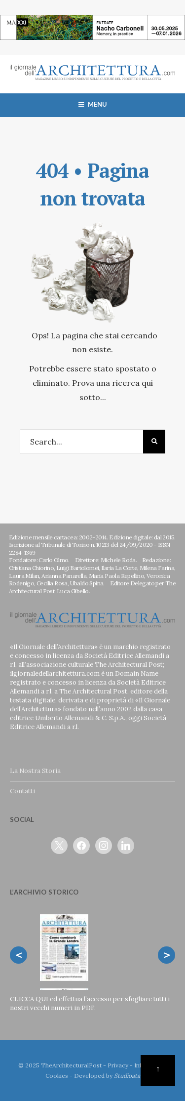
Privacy (118, 1065)
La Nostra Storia (35, 771)
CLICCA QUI (29, 999)
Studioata (127, 1075)
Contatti (22, 791)
